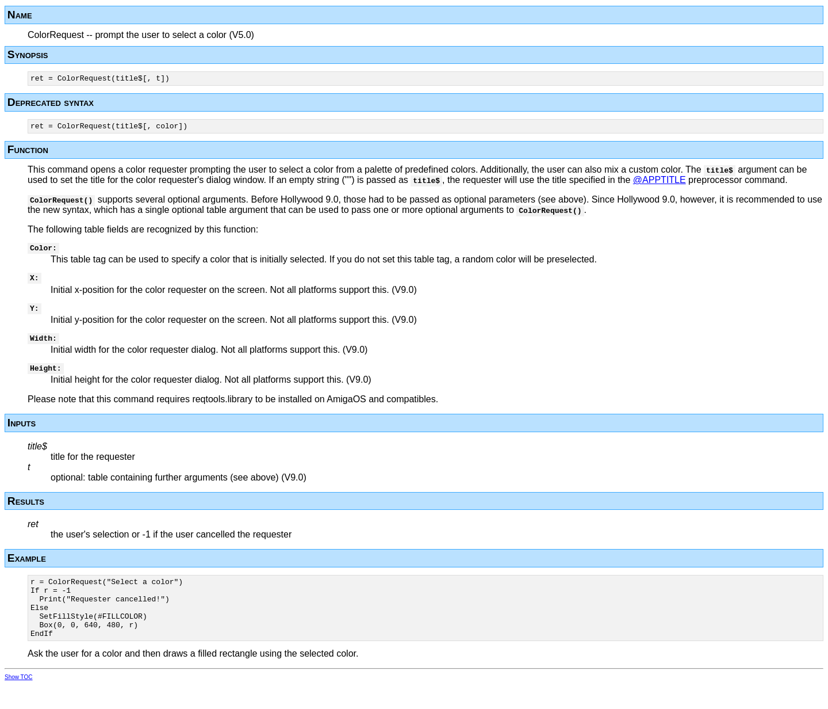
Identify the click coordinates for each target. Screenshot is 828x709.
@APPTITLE (659, 183)
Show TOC (19, 701)
